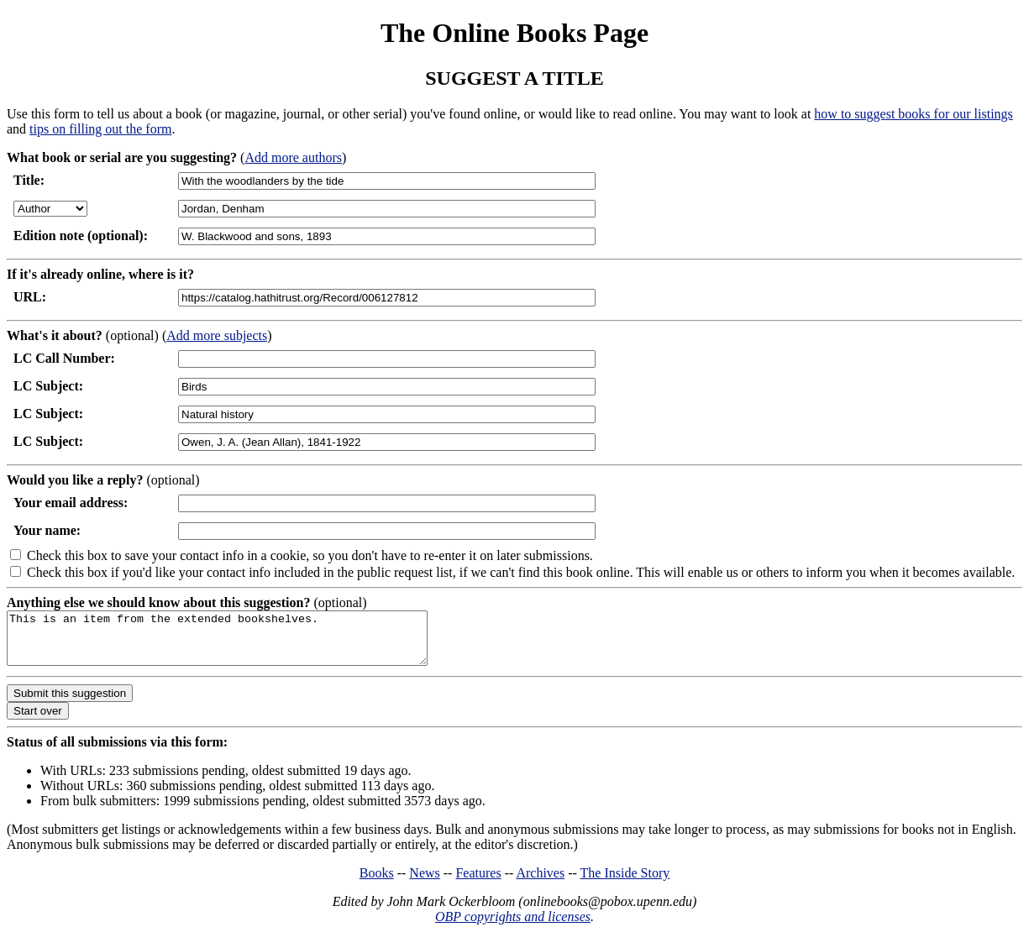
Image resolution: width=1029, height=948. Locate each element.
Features (478, 883)
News (424, 883)
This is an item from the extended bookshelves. (242, 643)
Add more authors (293, 157)
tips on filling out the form (100, 129)
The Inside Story (625, 883)
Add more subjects (216, 335)
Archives (540, 883)
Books (377, 883)
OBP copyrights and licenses (513, 926)
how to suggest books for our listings (913, 114)
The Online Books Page (514, 33)
